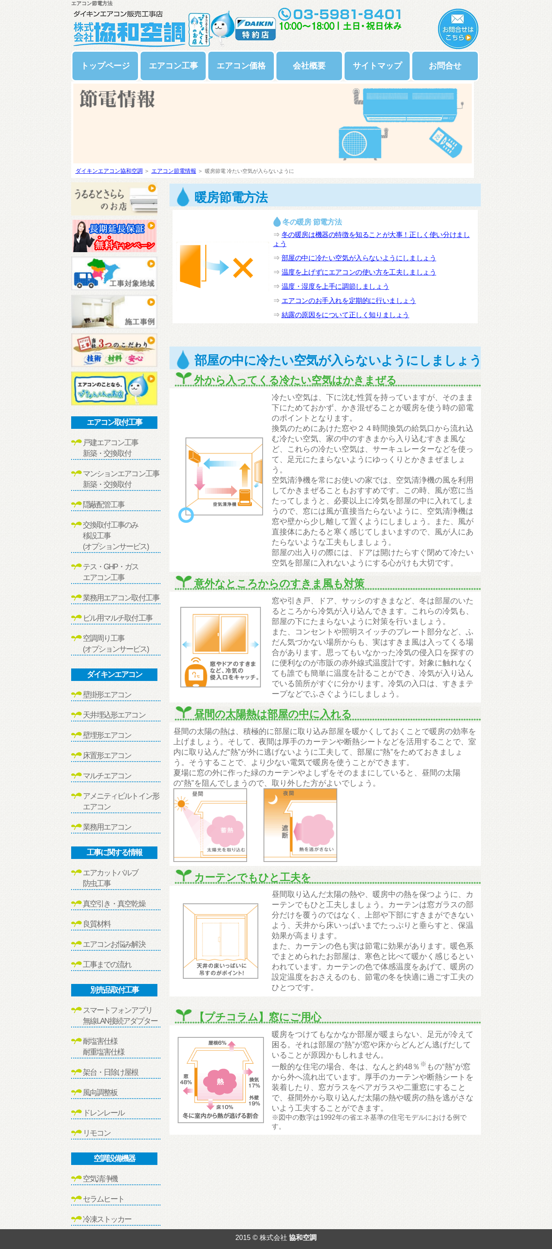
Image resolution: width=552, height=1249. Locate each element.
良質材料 (96, 924)
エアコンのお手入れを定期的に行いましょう (349, 300)
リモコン (96, 1133)
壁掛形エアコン (107, 694)
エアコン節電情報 (173, 171)
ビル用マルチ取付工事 (117, 618)
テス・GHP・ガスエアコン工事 (110, 572)
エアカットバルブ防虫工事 (110, 878)
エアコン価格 (241, 65)
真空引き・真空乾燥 (114, 903)
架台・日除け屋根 (110, 1072)
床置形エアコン (107, 755)
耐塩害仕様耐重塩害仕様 (103, 1046)
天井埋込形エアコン (114, 715)
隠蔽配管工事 (103, 504)
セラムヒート (103, 1199)
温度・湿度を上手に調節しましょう (335, 286)
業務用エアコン (107, 827)
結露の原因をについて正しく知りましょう (345, 314)
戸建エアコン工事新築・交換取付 (110, 448)
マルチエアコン (107, 775)
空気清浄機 (100, 1178)
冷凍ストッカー (107, 1219)
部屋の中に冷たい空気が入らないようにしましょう (359, 258)
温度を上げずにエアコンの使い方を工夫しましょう (359, 272)
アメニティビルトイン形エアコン (121, 801)
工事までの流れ (107, 964)
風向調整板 (100, 1092)
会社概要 (309, 65)
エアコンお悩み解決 (114, 944)
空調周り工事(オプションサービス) (115, 643)
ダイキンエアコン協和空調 (109, 171)
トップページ (105, 65)
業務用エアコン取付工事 (121, 597)
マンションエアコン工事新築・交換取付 (121, 479)
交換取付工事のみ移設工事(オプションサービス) (115, 536)
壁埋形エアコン (107, 735)
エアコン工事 (173, 65)
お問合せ (445, 65)
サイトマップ (377, 65)
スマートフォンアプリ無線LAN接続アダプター (120, 1015)
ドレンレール (103, 1112)
